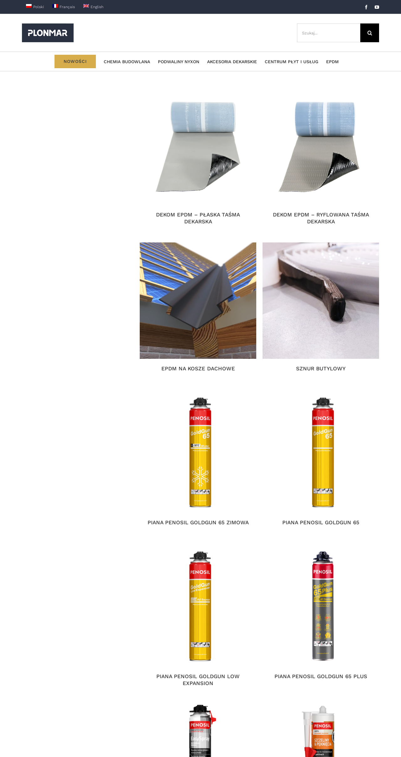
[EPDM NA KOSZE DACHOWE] (198, 300)
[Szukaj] (369, 32)
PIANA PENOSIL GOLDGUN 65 (320, 522)
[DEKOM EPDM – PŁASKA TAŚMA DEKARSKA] (198, 147)
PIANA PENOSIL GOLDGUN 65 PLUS (320, 676)
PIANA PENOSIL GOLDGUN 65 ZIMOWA (198, 522)
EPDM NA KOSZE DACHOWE (198, 368)
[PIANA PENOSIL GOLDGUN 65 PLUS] (321, 608)
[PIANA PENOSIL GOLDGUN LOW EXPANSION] (198, 608)
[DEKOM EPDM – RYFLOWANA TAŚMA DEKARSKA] (321, 147)
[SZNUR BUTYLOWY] (321, 300)
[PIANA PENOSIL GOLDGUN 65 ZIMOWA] (198, 454)
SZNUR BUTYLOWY (321, 368)
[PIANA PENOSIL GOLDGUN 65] (321, 454)
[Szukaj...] (328, 32)
